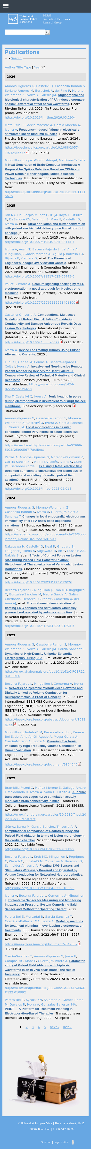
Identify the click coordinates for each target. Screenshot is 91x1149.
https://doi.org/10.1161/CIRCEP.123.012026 (38, 582)
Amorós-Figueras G (19, 86)
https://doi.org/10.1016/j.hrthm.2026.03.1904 (40, 117)
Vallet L (10, 284)
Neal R (50, 546)
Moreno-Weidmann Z (67, 457)
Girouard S (65, 546)
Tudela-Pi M (33, 732)
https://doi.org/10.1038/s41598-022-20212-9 (39, 849)
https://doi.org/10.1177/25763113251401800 (40, 302)
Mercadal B (34, 916)
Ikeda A (29, 551)
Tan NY (10, 215)
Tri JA (53, 215)
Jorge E (70, 956)
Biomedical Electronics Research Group (56, 19)
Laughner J (13, 551)
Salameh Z (52, 1000)
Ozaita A (63, 792)
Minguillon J (14, 160)
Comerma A (63, 599)
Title (19, 67)
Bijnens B (12, 258)
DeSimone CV (19, 219)
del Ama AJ (70, 249)
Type (27, 67)
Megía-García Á (55, 594)
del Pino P (62, 90)
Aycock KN (34, 1000)
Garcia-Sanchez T (18, 462)
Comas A (41, 362)
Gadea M (25, 362)
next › (54, 1027)
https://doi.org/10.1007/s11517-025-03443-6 (39, 276)
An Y (61, 551)
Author (10, 67)
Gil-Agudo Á (42, 736)
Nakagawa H (14, 546)
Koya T (64, 215)
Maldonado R (18, 792)
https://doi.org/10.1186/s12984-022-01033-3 (39, 888)
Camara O (29, 258)
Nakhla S (12, 555)
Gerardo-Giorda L (23, 466)
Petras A (11, 457)
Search (16, 58)
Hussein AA (76, 551)
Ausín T (24, 249)
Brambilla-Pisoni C (19, 787)
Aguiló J (58, 254)
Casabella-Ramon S (70, 86)
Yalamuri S (40, 219)
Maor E (55, 219)
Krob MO (60, 590)
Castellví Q (44, 86)
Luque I (10, 362)
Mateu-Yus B (14, 125)
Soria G (50, 792)
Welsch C (16, 861)
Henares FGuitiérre (37, 599)
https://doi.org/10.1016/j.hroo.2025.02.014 (38, 488)
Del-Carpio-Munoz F (32, 215)
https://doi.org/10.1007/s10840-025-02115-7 (39, 242)
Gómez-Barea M (17, 826)
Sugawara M (46, 551)
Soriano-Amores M (19, 90)
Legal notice (61, 1142)
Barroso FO (74, 254)
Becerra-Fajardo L (46, 249)
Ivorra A (32, 95)
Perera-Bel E (14, 916)
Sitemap (46, 1142)
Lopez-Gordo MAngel (41, 160)
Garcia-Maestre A (38, 125)
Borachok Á (44, 90)
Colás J (10, 366)
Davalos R (17, 1004)
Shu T (9, 396)
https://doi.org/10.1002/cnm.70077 (32, 342)
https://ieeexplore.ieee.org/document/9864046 (41, 764)
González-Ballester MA (22, 921)
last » (67, 1027)
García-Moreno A (67, 125)
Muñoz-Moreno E (48, 787)
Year (37, 67)
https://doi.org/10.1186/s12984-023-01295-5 (39, 626)
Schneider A (14, 865)
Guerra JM (48, 95)
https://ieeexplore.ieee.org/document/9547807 (41, 944)
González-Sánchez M (25, 594)
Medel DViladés (46, 462)
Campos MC (14, 961)
